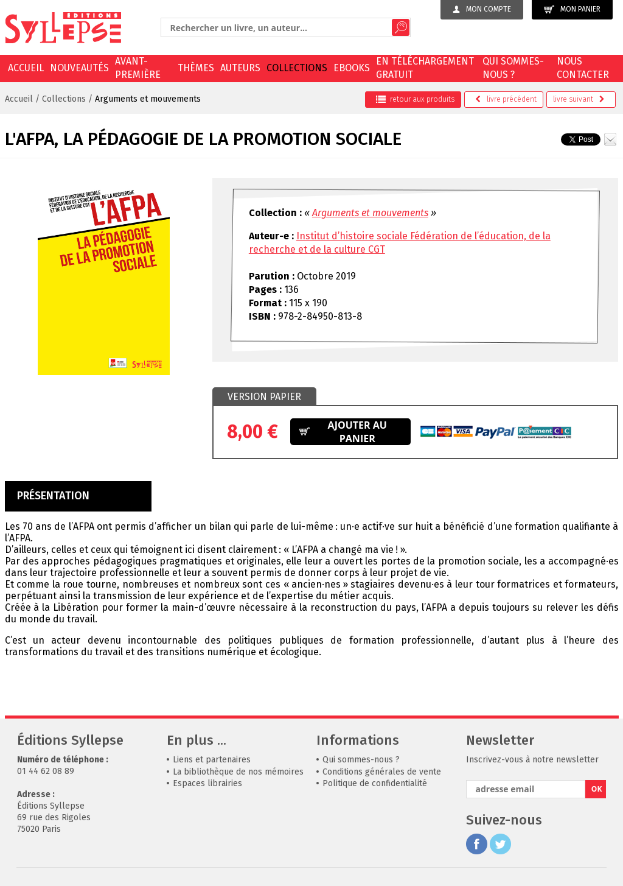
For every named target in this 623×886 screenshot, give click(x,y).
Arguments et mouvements (148, 99)
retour (415, 99)
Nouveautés (79, 68)
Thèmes (196, 68)
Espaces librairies (207, 783)
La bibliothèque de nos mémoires (238, 772)
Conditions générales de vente (381, 772)
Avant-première (138, 67)
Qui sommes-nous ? (513, 67)
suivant (579, 99)
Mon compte (482, 9)
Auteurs (240, 68)
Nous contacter (583, 67)
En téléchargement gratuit (425, 67)
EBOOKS (351, 68)
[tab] (264, 397)
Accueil (26, 68)
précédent (506, 99)
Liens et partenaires (212, 759)
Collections (296, 68)
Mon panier (572, 9)
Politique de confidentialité (374, 783)
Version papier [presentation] (264, 397)
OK (596, 789)
